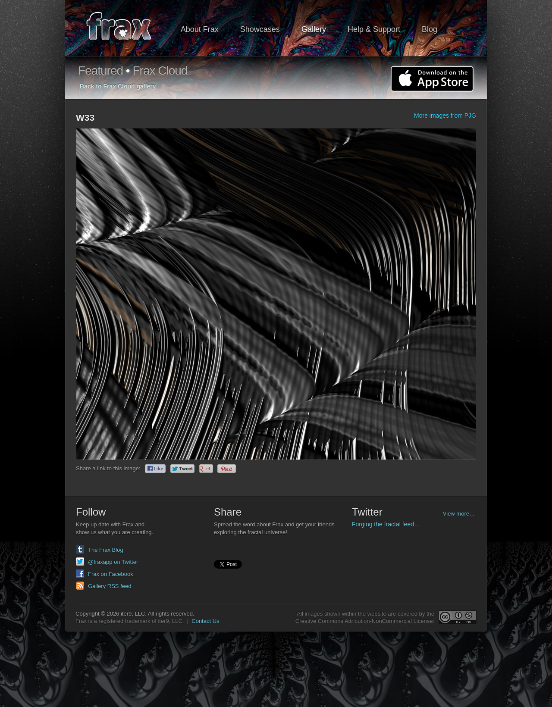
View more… (459, 513)
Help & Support (374, 29)
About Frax (200, 29)
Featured (100, 70)
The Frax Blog (105, 550)
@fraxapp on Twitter (113, 562)
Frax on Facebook (110, 574)
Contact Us (205, 621)
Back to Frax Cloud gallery (118, 86)
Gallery (313, 29)
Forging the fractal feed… (386, 524)
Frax (124, 28)
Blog (429, 29)
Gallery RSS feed (109, 586)
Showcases (260, 29)
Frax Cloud (159, 70)
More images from (445, 115)
